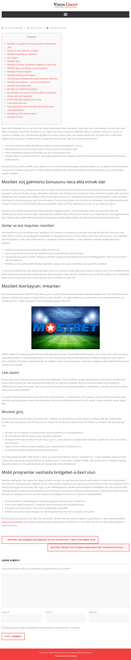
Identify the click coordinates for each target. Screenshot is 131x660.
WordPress (86, 652)
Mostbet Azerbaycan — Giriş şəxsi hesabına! (28, 82)
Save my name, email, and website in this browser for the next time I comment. (42, 627)
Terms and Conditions (65, 656)
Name (5, 612)
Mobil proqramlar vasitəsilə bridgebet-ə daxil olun (31, 64)
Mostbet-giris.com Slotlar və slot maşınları (27, 68)
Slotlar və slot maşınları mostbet (22, 50)
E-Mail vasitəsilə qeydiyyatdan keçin (24, 99)
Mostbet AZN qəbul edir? (19, 85)
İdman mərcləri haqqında (19, 96)
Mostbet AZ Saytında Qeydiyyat (22, 89)
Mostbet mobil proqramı (19, 71)
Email (48, 612)
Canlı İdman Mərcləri (17, 103)
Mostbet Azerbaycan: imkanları (22, 54)
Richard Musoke (15, 28)
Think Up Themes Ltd (59, 652)
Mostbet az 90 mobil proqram (22, 113)
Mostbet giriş (13, 61)
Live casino (12, 57)
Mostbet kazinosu (58, 28)
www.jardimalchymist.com (14, 522)
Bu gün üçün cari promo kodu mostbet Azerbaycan (32, 92)
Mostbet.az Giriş (15, 117)
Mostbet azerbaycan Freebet (21, 75)
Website (93, 612)
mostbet (14, 173)
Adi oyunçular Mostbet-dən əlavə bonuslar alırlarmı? (32, 78)
